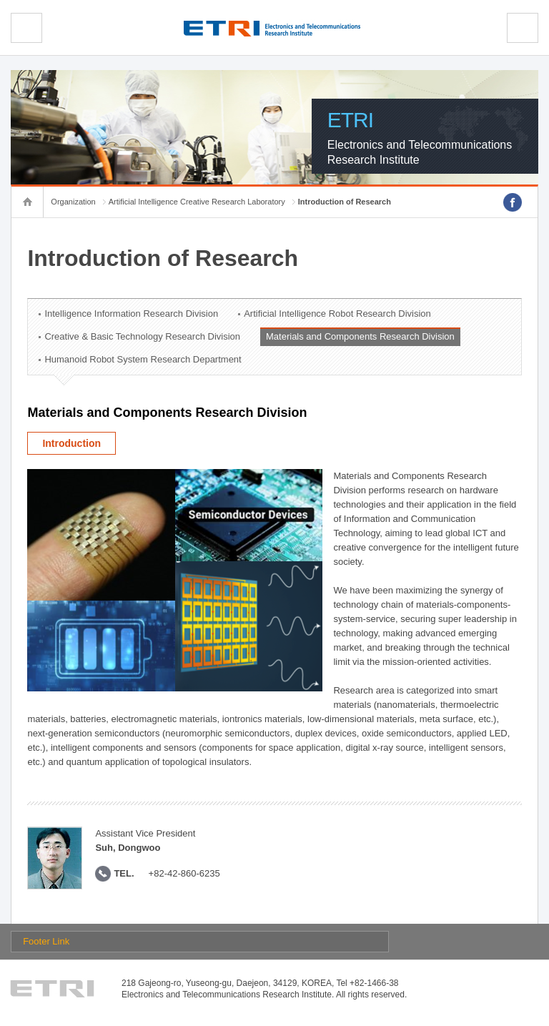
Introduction (71, 443)
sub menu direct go (0, 0)
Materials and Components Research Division (360, 336)
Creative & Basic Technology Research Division (142, 336)
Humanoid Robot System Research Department (142, 359)
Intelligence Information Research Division (131, 313)
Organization (73, 201)
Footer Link (46, 941)
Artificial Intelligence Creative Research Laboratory (197, 201)
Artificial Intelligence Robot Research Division (337, 313)
